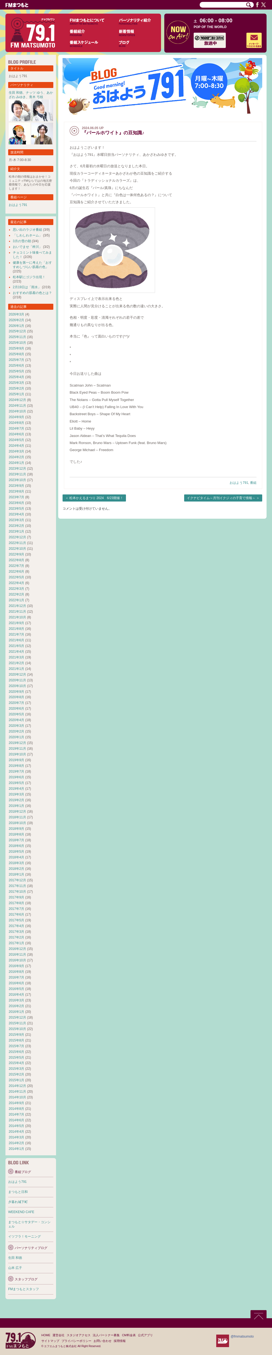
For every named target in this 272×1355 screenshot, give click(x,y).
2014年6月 (16, 1120)
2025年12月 (17, 331)
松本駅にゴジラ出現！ (29, 277)
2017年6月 (16, 914)
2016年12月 (17, 949)
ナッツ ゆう (34, 93)
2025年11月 (17, 337)
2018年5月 (16, 851)
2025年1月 (16, 394)
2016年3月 (16, 1000)
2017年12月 (17, 880)
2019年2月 (16, 800)
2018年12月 (17, 811)
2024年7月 (16, 428)
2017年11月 (17, 886)
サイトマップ (50, 1340)
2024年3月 (16, 451)
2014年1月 (16, 1149)
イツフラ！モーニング (24, 1236)
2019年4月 (16, 789)
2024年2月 (16, 457)
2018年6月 (16, 846)
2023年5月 (16, 509)
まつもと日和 (18, 1192)
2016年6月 (16, 983)
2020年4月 (16, 720)
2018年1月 (16, 874)
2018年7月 (16, 840)
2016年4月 (16, 994)
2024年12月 (17, 400)
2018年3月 (16, 863)
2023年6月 (16, 503)
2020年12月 (17, 674)
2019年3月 (16, 794)
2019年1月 (16, 806)
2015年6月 (16, 1052)
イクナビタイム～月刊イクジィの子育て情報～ (221, 498)
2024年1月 (16, 463)
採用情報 (120, 1340)
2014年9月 (16, 1103)
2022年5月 (16, 577)
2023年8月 (16, 491)
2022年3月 (16, 589)
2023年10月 (17, 480)
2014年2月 (16, 1143)
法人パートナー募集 (106, 1335)
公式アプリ (145, 1335)
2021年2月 (16, 663)
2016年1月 (16, 1012)
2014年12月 (17, 1086)
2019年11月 (17, 749)
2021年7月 (16, 634)
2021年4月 (16, 652)
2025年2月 (16, 388)
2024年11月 (17, 406)
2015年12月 (17, 1017)
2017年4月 (16, 926)
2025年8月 (16, 354)
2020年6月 (16, 708)
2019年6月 (16, 777)
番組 (253, 483)
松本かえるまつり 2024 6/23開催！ (96, 498)
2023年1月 (16, 531)
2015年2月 (16, 1074)
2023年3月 (16, 520)
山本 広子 (15, 1268)
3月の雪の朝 (22, 241)
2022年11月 (17, 543)
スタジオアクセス (79, 1335)
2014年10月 (17, 1097)
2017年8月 (16, 903)
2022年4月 (16, 583)
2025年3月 (16, 383)
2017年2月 (16, 937)
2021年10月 (17, 617)
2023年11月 (17, 474)
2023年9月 (16, 486)
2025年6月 (16, 365)
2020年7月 (16, 703)
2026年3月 (16, 314)
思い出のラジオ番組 (27, 230)
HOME (45, 1335)
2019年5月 (16, 783)
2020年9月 (16, 692)
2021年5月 (16, 646)
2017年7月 (16, 909)
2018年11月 (17, 817)
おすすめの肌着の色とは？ (32, 293)
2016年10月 (17, 960)
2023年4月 (16, 514)
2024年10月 (17, 411)
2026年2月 (16, 320)
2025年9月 (16, 348)
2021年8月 (16, 629)
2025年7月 (16, 360)
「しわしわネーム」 (27, 235)
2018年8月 (16, 834)
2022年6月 (16, 571)
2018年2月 (16, 869)
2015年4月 (16, 1063)
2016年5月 (16, 989)
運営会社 (58, 1335)
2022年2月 (16, 594)
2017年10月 (17, 892)
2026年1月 (16, 326)
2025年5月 (16, 371)
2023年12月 (17, 468)
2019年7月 (16, 771)
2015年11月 (17, 1023)
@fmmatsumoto (242, 1336)
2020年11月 (17, 680)
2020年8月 (16, 697)
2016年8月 (16, 972)
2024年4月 (16, 446)
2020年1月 (16, 737)
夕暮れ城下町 (18, 1202)
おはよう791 (239, 483)
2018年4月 (16, 857)
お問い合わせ (103, 1340)
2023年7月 (16, 497)
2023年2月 (16, 526)
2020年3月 (16, 726)
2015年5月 (16, 1057)
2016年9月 (16, 966)
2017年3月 (16, 932)
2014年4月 (16, 1132)
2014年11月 (17, 1091)
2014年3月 (16, 1137)
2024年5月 (16, 440)
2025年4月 (16, 377)
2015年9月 (16, 1035)
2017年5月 (16, 920)
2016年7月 (16, 977)
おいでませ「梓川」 (27, 247)
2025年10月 (17, 343)
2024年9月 (16, 417)
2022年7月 (16, 566)
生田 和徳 (16, 93)
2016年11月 (17, 954)
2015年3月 (16, 1069)
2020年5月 (16, 714)
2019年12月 (17, 743)
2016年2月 (16, 1006)
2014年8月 (16, 1109)
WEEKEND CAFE (21, 1212)
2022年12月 (17, 537)
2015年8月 (16, 1040)
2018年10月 (17, 823)
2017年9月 (16, 897)
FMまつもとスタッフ (23, 1289)
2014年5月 (16, 1126)
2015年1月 (16, 1080)
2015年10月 (17, 1029)
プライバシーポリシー (76, 1340)
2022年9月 (16, 554)
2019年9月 (16, 760)
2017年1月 (16, 943)
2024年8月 (16, 423)
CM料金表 (128, 1335)
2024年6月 (16, 434)
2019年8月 (16, 766)
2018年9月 (16, 829)
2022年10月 (17, 549)
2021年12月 (17, 606)
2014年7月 (16, 1114)
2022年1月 (16, 600)
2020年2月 (16, 731)
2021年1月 (16, 669)
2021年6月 (16, 640)
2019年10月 (17, 754)
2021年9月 (16, 623)
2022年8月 (16, 560)
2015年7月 (16, 1046)
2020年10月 (17, 686)
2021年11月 (17, 611)
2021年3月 (16, 657)
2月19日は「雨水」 (27, 287)
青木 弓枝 (36, 97)
